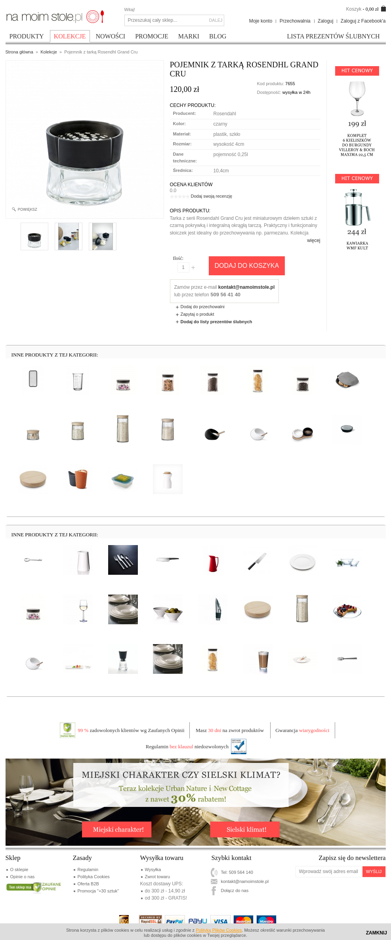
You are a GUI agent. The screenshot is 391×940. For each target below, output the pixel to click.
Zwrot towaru (157, 876)
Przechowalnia (295, 21)
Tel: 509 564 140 (237, 872)
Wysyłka (153, 869)
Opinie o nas (22, 876)
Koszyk (353, 9)
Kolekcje (48, 52)
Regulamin (88, 869)
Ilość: (178, 258)
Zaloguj (325, 21)
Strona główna (19, 52)
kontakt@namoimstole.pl (246, 287)
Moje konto (261, 21)
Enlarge (28, 209)
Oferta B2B (88, 883)
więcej (313, 240)
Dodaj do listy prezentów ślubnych (216, 321)
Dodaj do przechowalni (203, 306)
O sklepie (19, 869)
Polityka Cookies (94, 876)
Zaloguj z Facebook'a (363, 21)
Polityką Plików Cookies (219, 930)
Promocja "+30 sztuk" (98, 891)
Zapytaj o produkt (197, 314)
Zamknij (376, 933)
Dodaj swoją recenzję (212, 196)
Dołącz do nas (235, 890)
